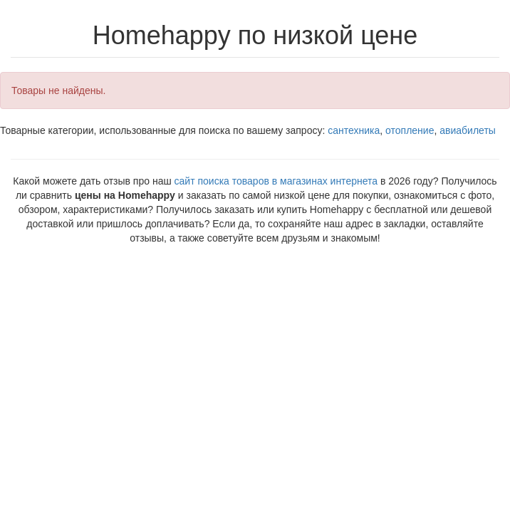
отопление (409, 130)
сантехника (354, 130)
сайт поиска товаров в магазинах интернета (276, 181)
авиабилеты (467, 130)
